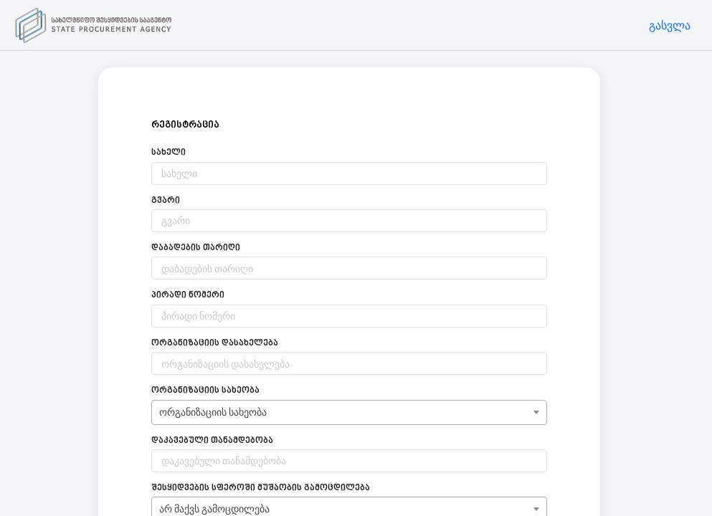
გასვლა (669, 25)
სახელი (168, 153)
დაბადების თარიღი (195, 248)
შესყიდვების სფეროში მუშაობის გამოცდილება (260, 488)
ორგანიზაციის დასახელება (214, 343)
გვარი (165, 201)
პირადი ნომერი (187, 295)
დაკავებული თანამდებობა (212, 441)
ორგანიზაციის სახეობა (205, 391)
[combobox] (349, 412)
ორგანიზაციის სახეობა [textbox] (213, 412)
